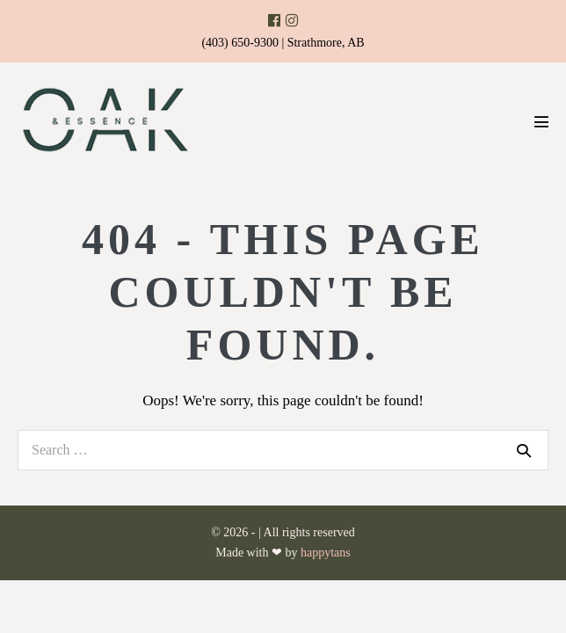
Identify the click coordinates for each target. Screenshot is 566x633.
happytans (326, 552)
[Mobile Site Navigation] (541, 121)
